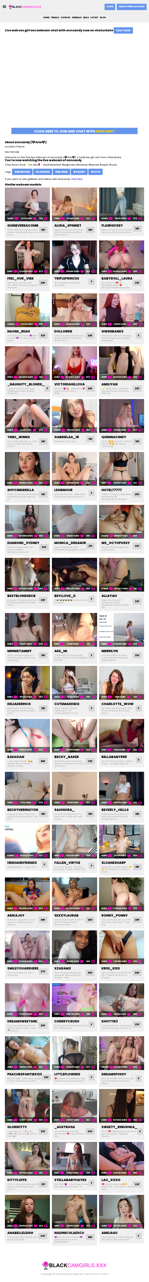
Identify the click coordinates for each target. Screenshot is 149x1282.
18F (43, 230)
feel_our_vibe (20, 278)
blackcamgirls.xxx (72, 1274)
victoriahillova (69, 384)
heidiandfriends (22, 862)
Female (55, 17)
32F (137, 546)
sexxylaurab (66, 915)
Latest (94, 17)
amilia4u (109, 1233)
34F (42, 1236)
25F (137, 494)
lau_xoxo (111, 1180)
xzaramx (62, 968)
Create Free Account (132, 6)
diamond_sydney (23, 543)
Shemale (76, 17)
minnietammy (19, 651)
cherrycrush (66, 1021)
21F (90, 546)
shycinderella (20, 490)
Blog (103, 17)
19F (43, 441)
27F (43, 971)
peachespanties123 (24, 1074)
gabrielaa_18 (66, 437)
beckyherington (22, 809)
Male (86, 17)
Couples (65, 17)
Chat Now (123, 30)
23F (137, 388)
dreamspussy (114, 1074)
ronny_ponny (115, 915)
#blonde (61, 172)
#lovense (43, 172)
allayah (109, 596)
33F (42, 335)
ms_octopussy (116, 543)
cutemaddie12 (66, 704)
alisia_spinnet (67, 225)
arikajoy (15, 915)
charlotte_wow (118, 704)
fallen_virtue (67, 862)
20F (42, 282)
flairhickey (112, 225)
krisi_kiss (111, 968)
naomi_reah (18, 331)
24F (44, 547)
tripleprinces (66, 278)
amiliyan (110, 384)
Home (46, 17)
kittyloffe (17, 1180)
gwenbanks (112, 331)
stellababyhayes (70, 1180)
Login (109, 6)
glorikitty (17, 1127)
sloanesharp (114, 862)
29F (137, 920)
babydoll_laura (117, 278)
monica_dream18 (70, 543)
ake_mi (60, 651)
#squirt (79, 172)
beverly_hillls (115, 809)
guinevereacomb (22, 225)
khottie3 (110, 1021)
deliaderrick (19, 704)
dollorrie (63, 331)
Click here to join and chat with (74, 131)
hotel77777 (112, 490)
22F (137, 282)
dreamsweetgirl (22, 1021)
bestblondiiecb (21, 596)
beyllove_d (65, 596)
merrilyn (110, 651)
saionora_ (64, 809)
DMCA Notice (93, 1274)
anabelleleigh (20, 1233)
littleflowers (67, 1074)
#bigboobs (22, 172)
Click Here (76, 179)
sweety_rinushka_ (119, 1127)
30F (136, 973)
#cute (95, 172)
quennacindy (114, 437)
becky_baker (66, 757)
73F (90, 761)
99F (42, 761)
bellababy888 (114, 757)
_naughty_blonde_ (25, 384)
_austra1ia (64, 1127)
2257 (105, 1274)
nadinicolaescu (69, 1233)
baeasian (15, 757)
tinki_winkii (18, 437)
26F (90, 388)
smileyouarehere (22, 968)
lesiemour (63, 490)
